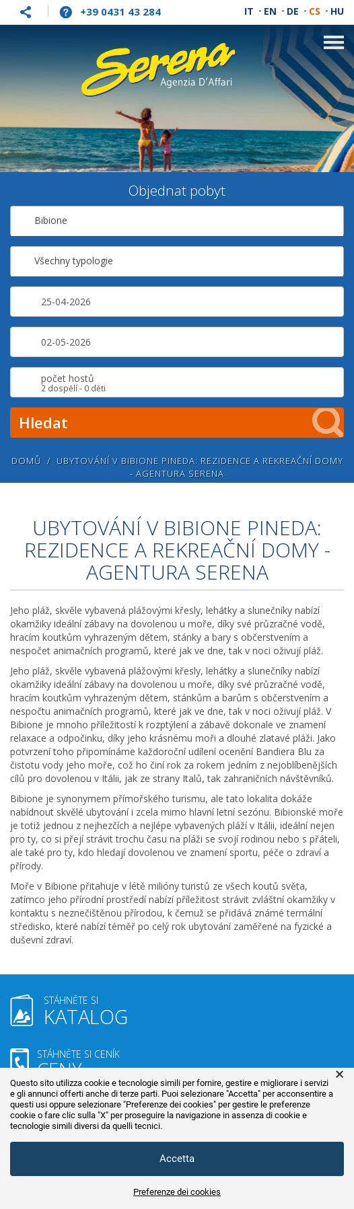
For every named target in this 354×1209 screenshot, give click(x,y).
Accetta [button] (177, 1159)
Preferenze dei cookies (177, 1192)
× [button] (339, 1074)
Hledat (181, 422)
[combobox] (177, 221)
